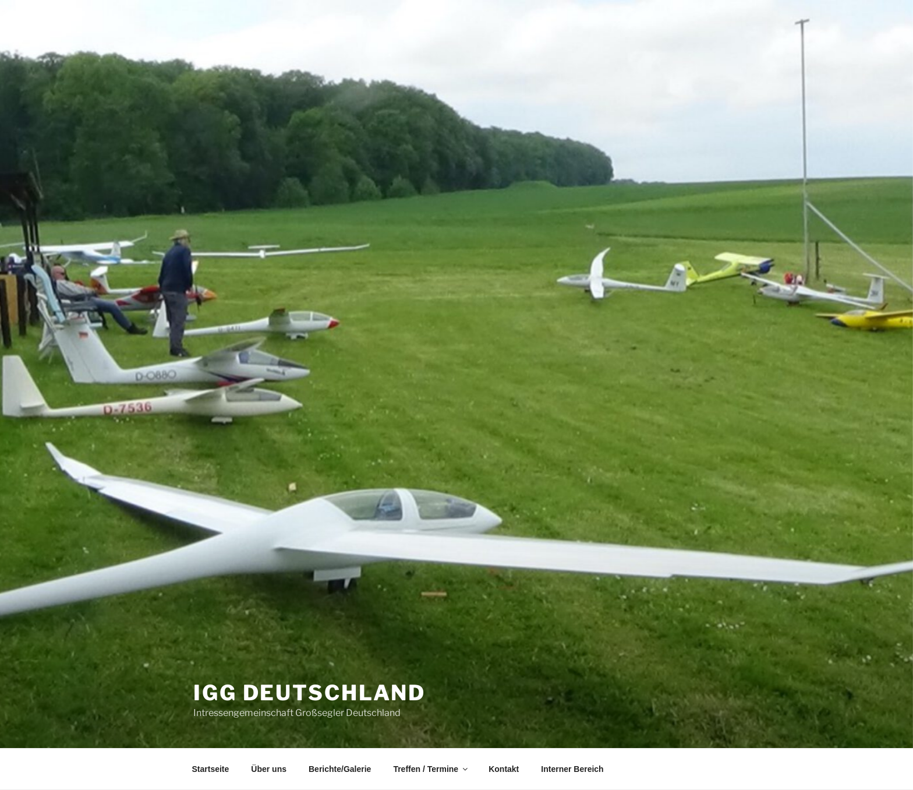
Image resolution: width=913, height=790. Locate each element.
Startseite (210, 769)
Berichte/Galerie (340, 769)
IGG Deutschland (309, 693)
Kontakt (504, 769)
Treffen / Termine (431, 769)
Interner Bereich (572, 769)
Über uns (268, 769)
